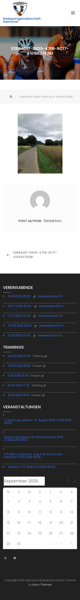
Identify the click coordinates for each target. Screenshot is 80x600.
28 (72, 533)
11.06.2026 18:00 (18, 376)
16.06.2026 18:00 (19, 395)
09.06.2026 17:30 (19, 356)
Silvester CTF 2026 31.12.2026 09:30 (31, 467)
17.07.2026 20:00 (19, 316)
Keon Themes (42, 585)
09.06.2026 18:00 (19, 366)
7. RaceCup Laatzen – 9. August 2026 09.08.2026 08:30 (37, 421)
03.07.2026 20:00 (19, 306)
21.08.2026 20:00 (19, 335)
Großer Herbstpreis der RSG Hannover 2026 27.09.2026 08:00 (33, 438)
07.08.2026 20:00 (19, 326)
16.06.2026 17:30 (18, 385)
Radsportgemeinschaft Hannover (22, 20)
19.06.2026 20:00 (19, 296)
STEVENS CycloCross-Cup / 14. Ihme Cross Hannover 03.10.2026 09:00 (33, 455)
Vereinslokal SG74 (50, 296)
